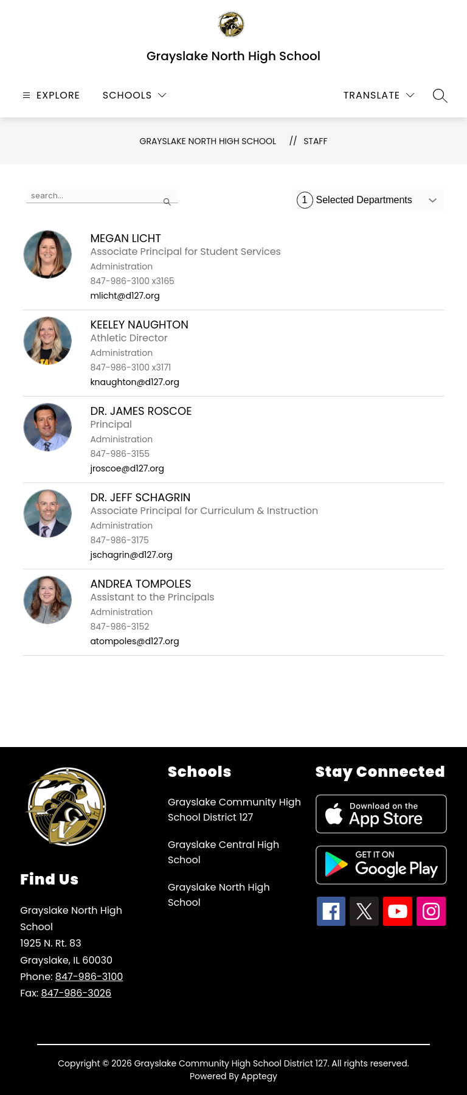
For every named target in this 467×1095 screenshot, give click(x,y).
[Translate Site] (379, 95)
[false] (102, 196)
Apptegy (259, 1076)
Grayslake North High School (208, 141)
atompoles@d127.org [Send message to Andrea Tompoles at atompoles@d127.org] (134, 641)
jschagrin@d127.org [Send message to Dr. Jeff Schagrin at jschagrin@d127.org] (131, 555)
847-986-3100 (89, 977)
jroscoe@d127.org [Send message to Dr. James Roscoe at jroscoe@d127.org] (127, 468)
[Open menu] (49, 95)
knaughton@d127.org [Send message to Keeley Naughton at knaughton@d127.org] (134, 382)
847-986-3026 (76, 993)
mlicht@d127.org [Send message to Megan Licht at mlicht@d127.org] (124, 296)
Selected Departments (354, 200)
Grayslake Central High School (223, 852)
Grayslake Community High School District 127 (234, 809)
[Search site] (440, 95)
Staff (315, 141)
